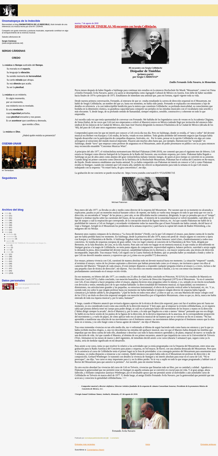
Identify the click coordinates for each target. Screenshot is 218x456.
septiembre (11, 239)
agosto (9, 241)
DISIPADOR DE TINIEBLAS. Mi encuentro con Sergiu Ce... (26, 243)
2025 (7, 216)
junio (9, 245)
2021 (7, 225)
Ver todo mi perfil (22, 288)
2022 (7, 223)
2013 (7, 264)
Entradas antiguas (208, 444)
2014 (7, 261)
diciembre (10, 234)
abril (8, 250)
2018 (7, 232)
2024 (7, 218)
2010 (7, 271)
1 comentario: (115, 438)
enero (9, 252)
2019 (7, 230)
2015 (7, 259)
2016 (7, 256)
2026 (7, 213)
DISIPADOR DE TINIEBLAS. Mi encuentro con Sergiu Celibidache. (116, 26)
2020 (7, 227)
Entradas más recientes (85, 444)
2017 (7, 254)
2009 (7, 273)
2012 (7, 266)
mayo (9, 247)
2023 (7, 220)
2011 (7, 268)
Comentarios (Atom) (95, 450)
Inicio (147, 444)
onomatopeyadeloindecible (29, 284)
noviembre (11, 236)
